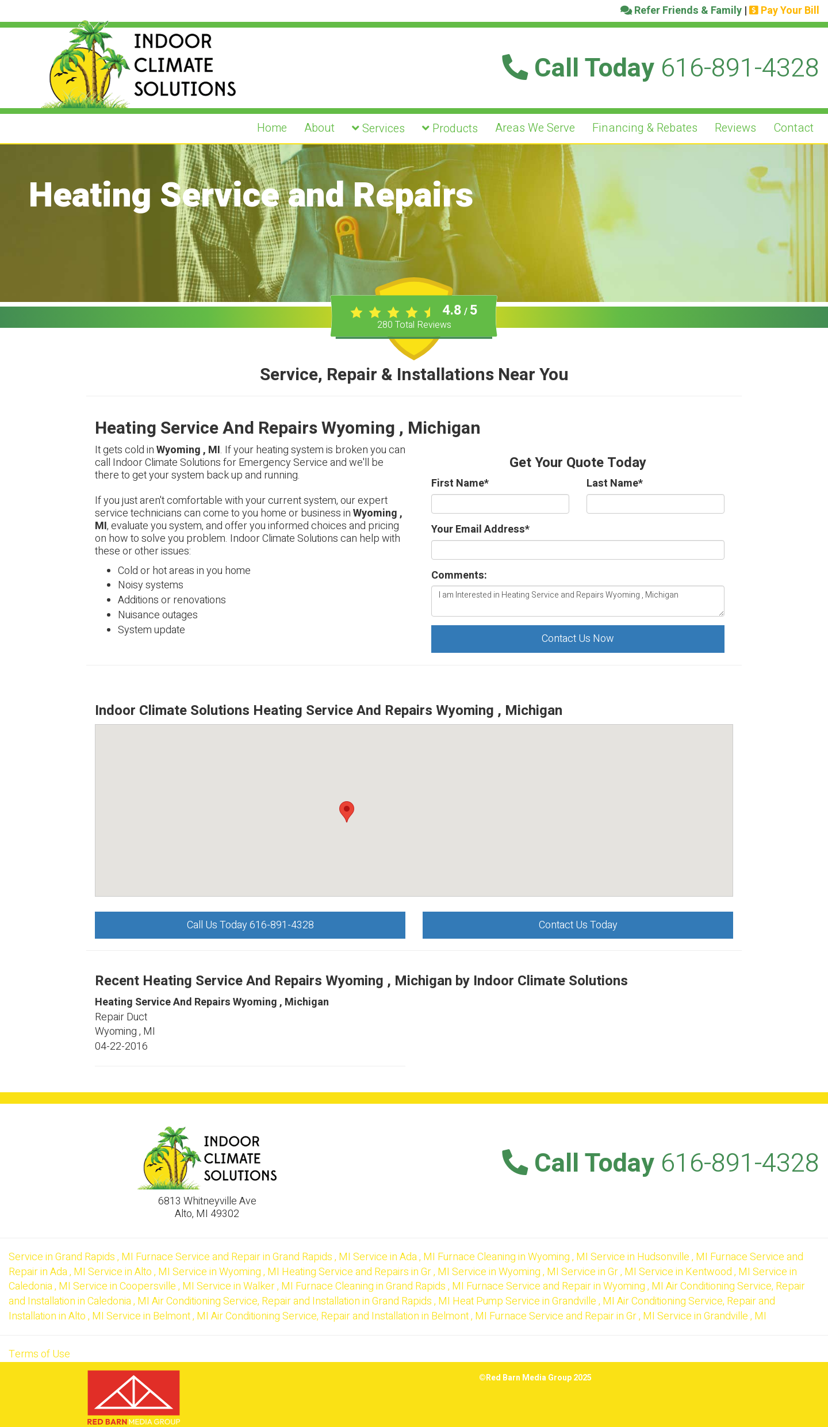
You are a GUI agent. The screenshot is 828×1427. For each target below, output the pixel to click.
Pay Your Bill (784, 10)
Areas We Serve (535, 128)
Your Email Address (480, 529)
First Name (460, 483)
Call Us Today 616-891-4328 (250, 925)
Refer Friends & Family (681, 10)
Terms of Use (39, 1354)
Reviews (735, 128)
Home (272, 128)
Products (450, 128)
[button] (346, 811)
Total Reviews (414, 325)
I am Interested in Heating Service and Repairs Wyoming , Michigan (577, 601)
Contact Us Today (578, 925)
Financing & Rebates (644, 128)
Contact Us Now (578, 638)
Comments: (459, 575)
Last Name (614, 483)
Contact (793, 128)
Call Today (660, 68)
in (72, 1257)
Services (378, 128)
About (319, 128)
